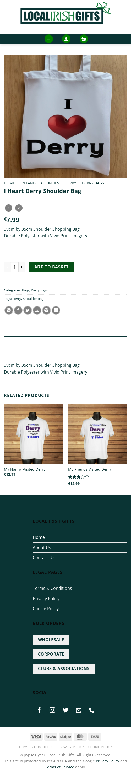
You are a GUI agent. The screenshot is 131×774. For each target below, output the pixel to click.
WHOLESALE (51, 639)
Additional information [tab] (28, 352)
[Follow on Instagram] (52, 710)
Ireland (28, 182)
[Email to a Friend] (37, 310)
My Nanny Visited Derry (24, 469)
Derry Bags (93, 182)
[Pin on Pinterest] (46, 310)
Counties (50, 182)
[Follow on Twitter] (66, 710)
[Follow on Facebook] (39, 710)
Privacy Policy (46, 598)
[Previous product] (19, 208)
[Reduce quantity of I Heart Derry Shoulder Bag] (7, 267)
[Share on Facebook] (18, 310)
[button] (49, 38)
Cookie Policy (46, 608)
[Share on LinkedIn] (56, 310)
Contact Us (43, 557)
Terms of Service (59, 767)
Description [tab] (15, 341)
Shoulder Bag (33, 298)
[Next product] (8, 208)
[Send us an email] (79, 710)
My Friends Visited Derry (89, 469)
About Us (42, 547)
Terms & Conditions (52, 588)
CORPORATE (51, 654)
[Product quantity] (14, 267)
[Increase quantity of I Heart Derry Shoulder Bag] (22, 267)
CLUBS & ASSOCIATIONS (64, 668)
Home (9, 182)
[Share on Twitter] (27, 310)
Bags (25, 290)
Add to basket (51, 267)
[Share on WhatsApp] (8, 310)
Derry (70, 182)
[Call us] (92, 710)
